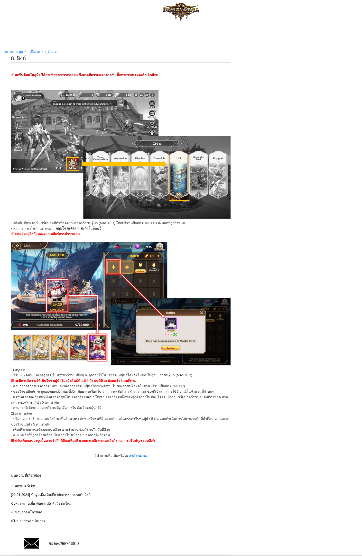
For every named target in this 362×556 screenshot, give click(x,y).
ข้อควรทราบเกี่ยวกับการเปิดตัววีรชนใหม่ (41, 503)
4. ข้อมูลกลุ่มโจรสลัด (26, 512)
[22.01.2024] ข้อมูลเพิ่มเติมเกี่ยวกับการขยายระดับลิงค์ (51, 495)
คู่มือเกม (34, 52)
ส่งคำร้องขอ (138, 455)
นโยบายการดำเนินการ (28, 521)
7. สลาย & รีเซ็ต (23, 486)
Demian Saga (13, 52)
